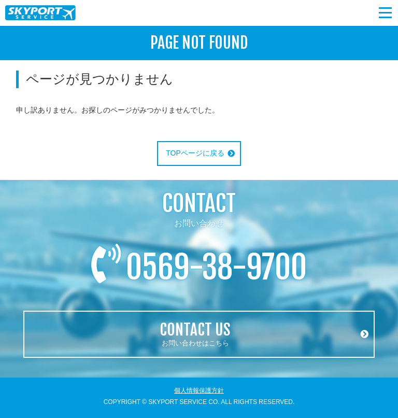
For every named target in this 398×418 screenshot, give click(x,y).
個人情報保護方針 (199, 390)
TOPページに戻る (195, 153)
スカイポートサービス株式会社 (41, 12)
